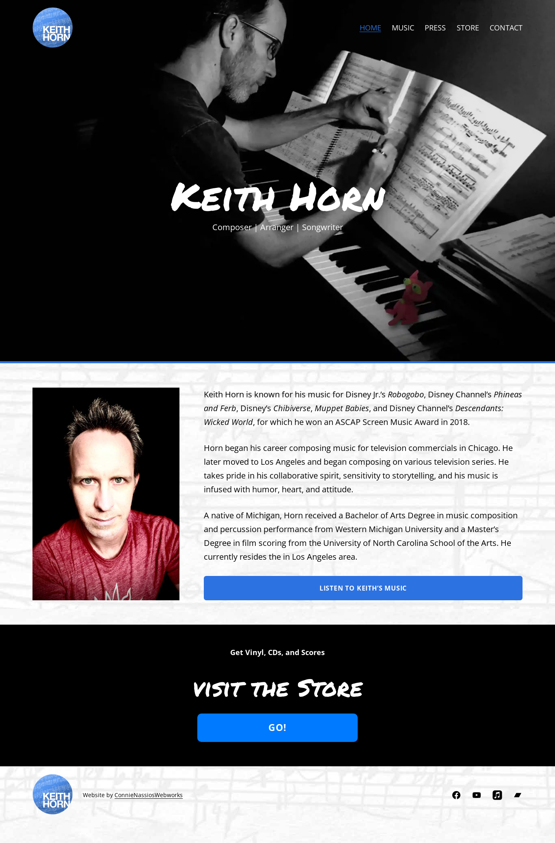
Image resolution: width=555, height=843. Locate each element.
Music (403, 27)
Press (435, 27)
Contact (506, 27)
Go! (277, 727)
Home (370, 27)
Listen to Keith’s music (363, 588)
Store (468, 27)
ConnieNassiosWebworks (148, 795)
